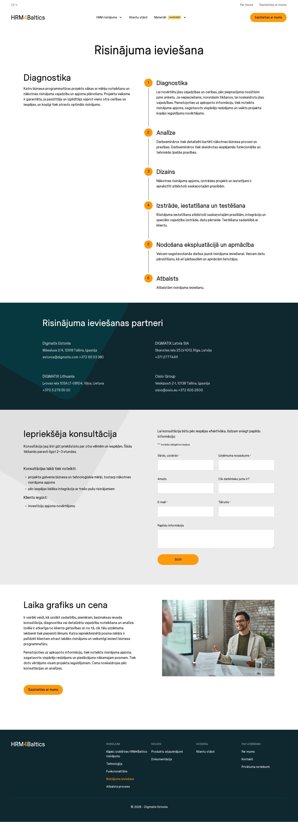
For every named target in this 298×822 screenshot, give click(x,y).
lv (14, 5)
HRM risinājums (106, 17)
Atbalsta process (118, 787)
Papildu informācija (171, 525)
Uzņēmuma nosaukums (234, 456)
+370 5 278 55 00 (56, 390)
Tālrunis (224, 502)
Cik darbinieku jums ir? (233, 479)
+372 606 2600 (190, 390)
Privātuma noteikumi (256, 767)
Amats (162, 479)
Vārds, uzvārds (168, 456)
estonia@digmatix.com (60, 357)
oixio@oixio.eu (166, 390)
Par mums (246, 5)
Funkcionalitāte (116, 771)
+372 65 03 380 (91, 357)
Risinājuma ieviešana (120, 779)
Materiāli (167, 17)
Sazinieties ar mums (273, 5)
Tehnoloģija (114, 764)
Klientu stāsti (138, 17)
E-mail (162, 502)
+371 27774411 (166, 357)
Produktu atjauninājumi (167, 752)
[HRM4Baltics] (28, 17)
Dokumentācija (161, 759)
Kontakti (247, 759)
